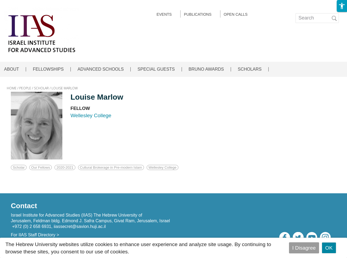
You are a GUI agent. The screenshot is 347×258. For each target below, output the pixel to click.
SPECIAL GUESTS (156, 69)
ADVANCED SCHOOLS (101, 69)
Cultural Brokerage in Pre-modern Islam (111, 167)
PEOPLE (25, 88)
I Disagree (304, 248)
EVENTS (164, 14)
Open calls (236, 14)
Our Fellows (40, 167)
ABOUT (11, 69)
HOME (12, 88)
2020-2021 (64, 167)
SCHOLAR (41, 88)
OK (329, 248)
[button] (342, 6)
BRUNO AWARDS (206, 69)
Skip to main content (23, 3)
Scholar (19, 167)
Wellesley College (162, 167)
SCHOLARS (250, 69)
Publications (197, 14)
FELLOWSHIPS (48, 69)
